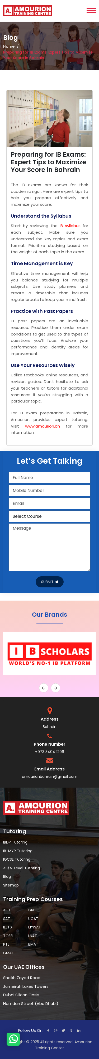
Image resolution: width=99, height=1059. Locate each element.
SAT (6, 918)
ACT (7, 910)
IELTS (7, 927)
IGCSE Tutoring (16, 859)
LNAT (32, 935)
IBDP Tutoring (15, 842)
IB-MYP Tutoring (17, 851)
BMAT (33, 944)
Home (9, 46)
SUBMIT (49, 582)
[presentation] (43, 688)
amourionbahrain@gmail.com (49, 776)
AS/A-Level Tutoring (21, 868)
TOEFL (8, 935)
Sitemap (11, 885)
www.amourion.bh (42, 426)
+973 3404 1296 (49, 751)
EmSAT (34, 927)
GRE (31, 910)
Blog (7, 876)
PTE (6, 944)
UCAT (33, 918)
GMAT (8, 953)
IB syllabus (70, 225)
